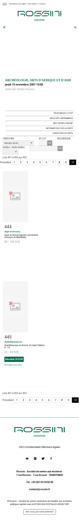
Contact (42, 3)
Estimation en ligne (17, 3)
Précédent (5, 162)
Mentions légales (51, 447)
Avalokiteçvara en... (14, 342)
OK (49, 143)
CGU (21, 447)
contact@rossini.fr (39, 489)
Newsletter (32, 3)
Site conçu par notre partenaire (40, 512)
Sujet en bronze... (13, 231)
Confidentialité (33, 447)
